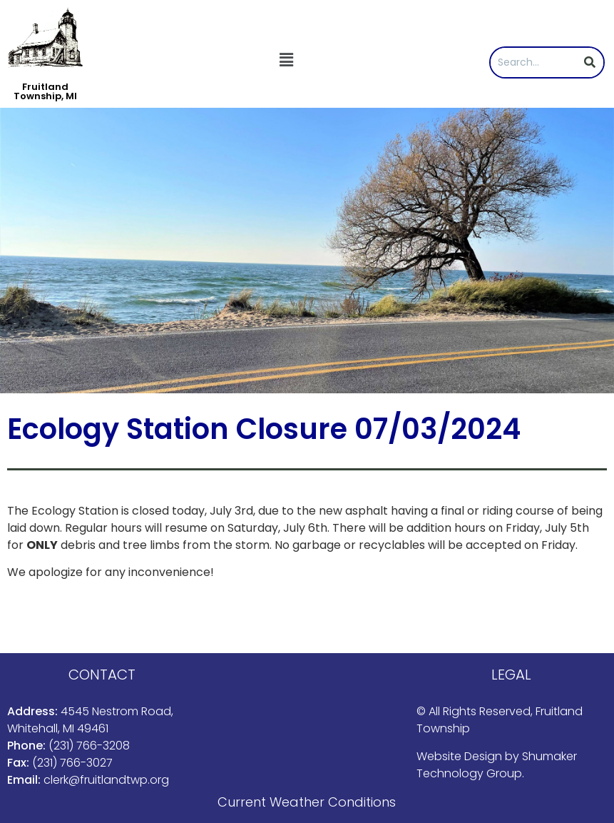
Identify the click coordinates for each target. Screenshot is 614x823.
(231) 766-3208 (89, 745)
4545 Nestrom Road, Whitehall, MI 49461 (90, 720)
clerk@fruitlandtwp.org (106, 780)
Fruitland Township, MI (45, 91)
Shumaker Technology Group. (496, 765)
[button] (286, 60)
